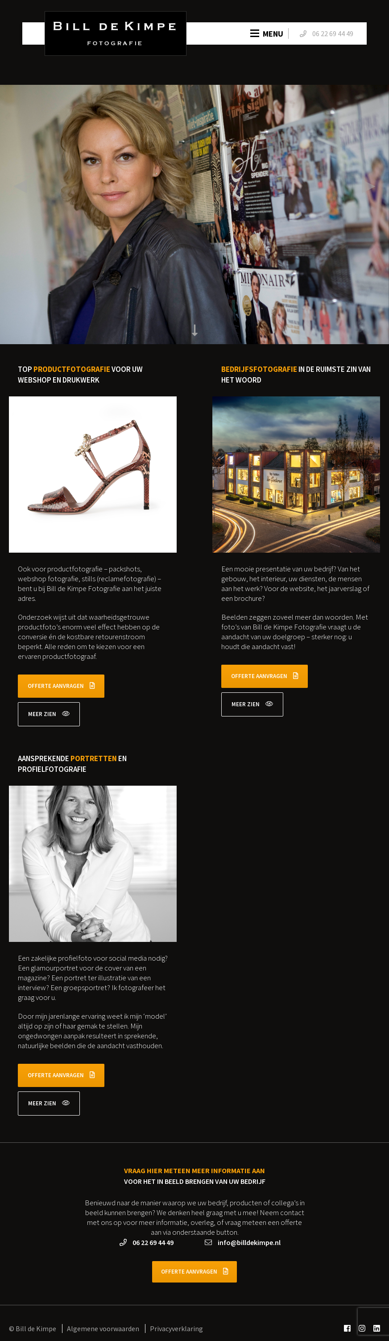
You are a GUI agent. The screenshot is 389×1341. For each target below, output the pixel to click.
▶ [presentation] (369, 184)
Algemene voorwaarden (104, 1328)
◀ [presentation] (20, 184)
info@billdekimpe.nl (243, 1242)
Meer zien (49, 714)
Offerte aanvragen (61, 686)
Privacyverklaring (176, 1328)
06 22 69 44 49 (147, 1242)
